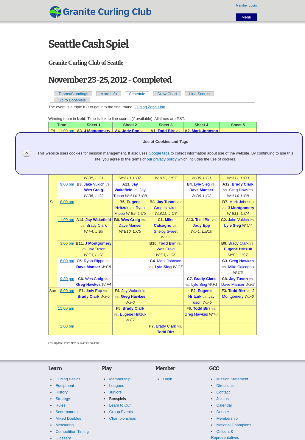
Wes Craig (93, 190)
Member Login (246, 5)
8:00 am (67, 202)
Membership (120, 379)
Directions (225, 385)
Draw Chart (167, 94)
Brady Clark (242, 184)
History (62, 392)
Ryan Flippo (94, 261)
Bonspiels (117, 398)
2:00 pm (67, 326)
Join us (223, 398)
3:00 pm (67, 243)
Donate (223, 412)
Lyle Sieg (202, 184)
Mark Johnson (205, 131)
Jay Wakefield (98, 219)
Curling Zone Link (150, 107)
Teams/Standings (73, 94)
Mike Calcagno (241, 267)
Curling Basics (68, 379)
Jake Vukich (94, 184)
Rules (61, 405)
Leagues (116, 385)
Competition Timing (72, 431)
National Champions (234, 425)
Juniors (115, 392)
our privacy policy (161, 159)
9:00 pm (67, 184)
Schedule (137, 94)
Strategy (63, 398)
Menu (246, 17)
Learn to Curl (120, 405)
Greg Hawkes (241, 190)
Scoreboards (67, 412)
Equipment (65, 385)
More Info (108, 94)
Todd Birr (166, 131)
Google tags (159, 153)
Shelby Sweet (166, 231)
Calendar (224, 405)
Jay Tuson (166, 202)
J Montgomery (97, 131)
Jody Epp (130, 131)
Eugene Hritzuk (238, 249)
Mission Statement (232, 379)
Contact (223, 392)
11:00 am (66, 131)
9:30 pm (67, 279)
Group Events (121, 412)
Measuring (65, 425)
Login (167, 379)
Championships (122, 418)
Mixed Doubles (68, 418)
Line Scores (199, 94)
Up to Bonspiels (72, 100)
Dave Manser (201, 190)
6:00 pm (67, 261)
